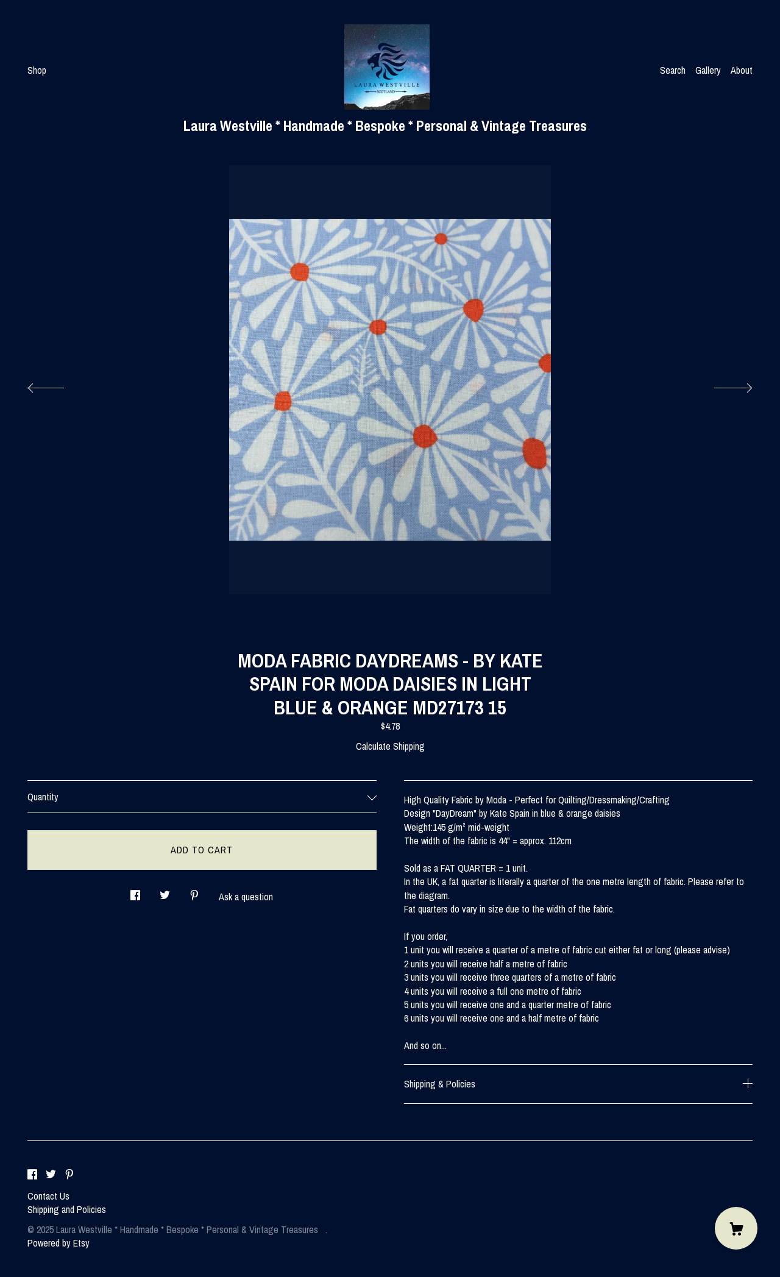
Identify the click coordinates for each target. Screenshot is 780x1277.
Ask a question (246, 896)
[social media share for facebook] (135, 892)
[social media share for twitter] (165, 892)
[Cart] (736, 1228)
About (742, 70)
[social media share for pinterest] (194, 892)
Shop (36, 70)
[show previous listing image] (57, 384)
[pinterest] (69, 1175)
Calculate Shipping (390, 746)
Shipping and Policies (66, 1209)
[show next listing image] (722, 384)
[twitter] (51, 1175)
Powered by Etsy (58, 1243)
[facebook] (32, 1175)
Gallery (708, 70)
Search (673, 70)
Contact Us (48, 1196)
